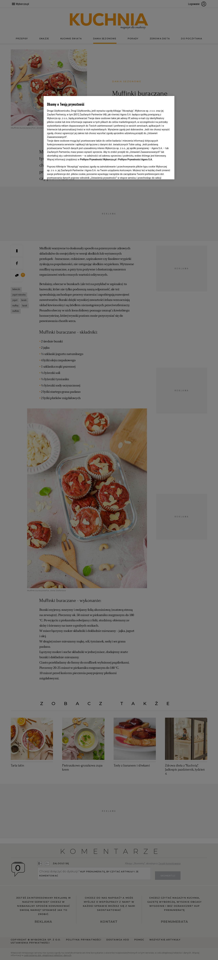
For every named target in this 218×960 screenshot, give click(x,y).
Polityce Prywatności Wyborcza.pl (98, 159)
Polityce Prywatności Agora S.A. (135, 159)
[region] (109, 137)
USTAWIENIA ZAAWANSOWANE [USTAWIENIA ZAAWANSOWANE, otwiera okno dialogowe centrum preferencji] (69, 172)
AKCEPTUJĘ (159, 172)
